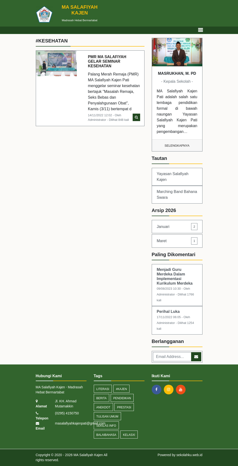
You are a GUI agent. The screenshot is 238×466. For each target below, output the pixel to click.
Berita (101, 398)
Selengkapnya (177, 145)
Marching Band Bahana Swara (177, 194)
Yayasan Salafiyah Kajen (172, 177)
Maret (177, 240)
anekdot (103, 407)
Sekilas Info (106, 425)
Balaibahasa (106, 435)
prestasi (124, 407)
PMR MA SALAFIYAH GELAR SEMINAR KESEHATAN (107, 61)
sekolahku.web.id (189, 455)
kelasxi (129, 435)
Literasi (102, 389)
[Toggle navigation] (200, 30)
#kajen (121, 389)
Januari (177, 226)
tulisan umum (107, 416)
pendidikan (122, 398)
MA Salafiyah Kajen (87, 455)
